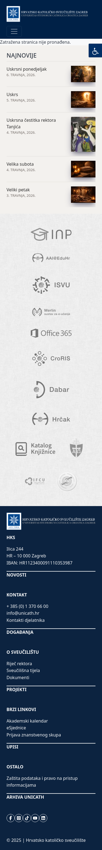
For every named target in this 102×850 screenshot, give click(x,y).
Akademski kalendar (27, 721)
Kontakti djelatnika (26, 620)
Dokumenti (18, 677)
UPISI (12, 747)
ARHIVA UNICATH (25, 797)
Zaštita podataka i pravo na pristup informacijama (42, 781)
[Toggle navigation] (14, 31)
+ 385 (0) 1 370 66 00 (27, 606)
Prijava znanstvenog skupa (34, 735)
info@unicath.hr (23, 613)
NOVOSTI (16, 575)
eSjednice (16, 728)
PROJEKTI (16, 689)
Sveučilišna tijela (23, 670)
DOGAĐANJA (20, 632)
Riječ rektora (19, 664)
